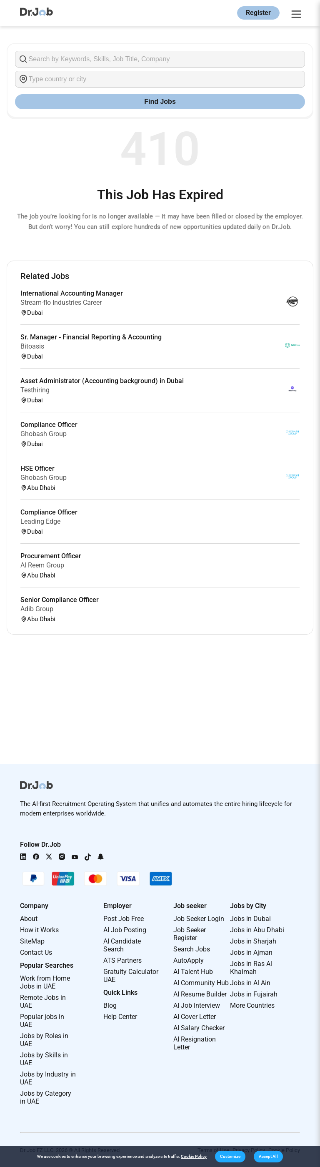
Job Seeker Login (198, 919)
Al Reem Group (42, 565)
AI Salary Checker (199, 1028)
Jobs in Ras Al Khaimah (251, 968)
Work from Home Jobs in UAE (45, 982)
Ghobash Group (43, 434)
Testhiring (35, 390)
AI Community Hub (201, 983)
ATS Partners (122, 960)
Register (258, 13)
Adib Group (36, 609)
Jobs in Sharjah (253, 941)
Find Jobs (160, 101)
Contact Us (36, 952)
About (29, 919)
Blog (110, 1005)
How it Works (39, 930)
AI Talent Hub (193, 972)
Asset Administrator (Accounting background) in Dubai (102, 381)
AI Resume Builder (200, 994)
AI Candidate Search (122, 945)
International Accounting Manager (71, 293)
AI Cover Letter (194, 1017)
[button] (230, 1156)
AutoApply (188, 960)
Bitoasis (32, 346)
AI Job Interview (196, 1005)
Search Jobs (191, 949)
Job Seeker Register (189, 934)
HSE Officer (37, 468)
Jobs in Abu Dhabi (257, 930)
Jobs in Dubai (250, 919)
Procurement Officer (50, 556)
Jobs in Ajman (251, 952)
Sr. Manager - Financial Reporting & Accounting (91, 337)
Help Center (120, 1017)
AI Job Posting (124, 930)
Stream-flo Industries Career (61, 302)
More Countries (252, 1005)
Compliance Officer (49, 425)
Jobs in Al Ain (250, 983)
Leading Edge (40, 521)
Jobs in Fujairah (254, 994)
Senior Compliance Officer (59, 600)
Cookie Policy (194, 1156)
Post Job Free (123, 919)
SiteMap (32, 941)
